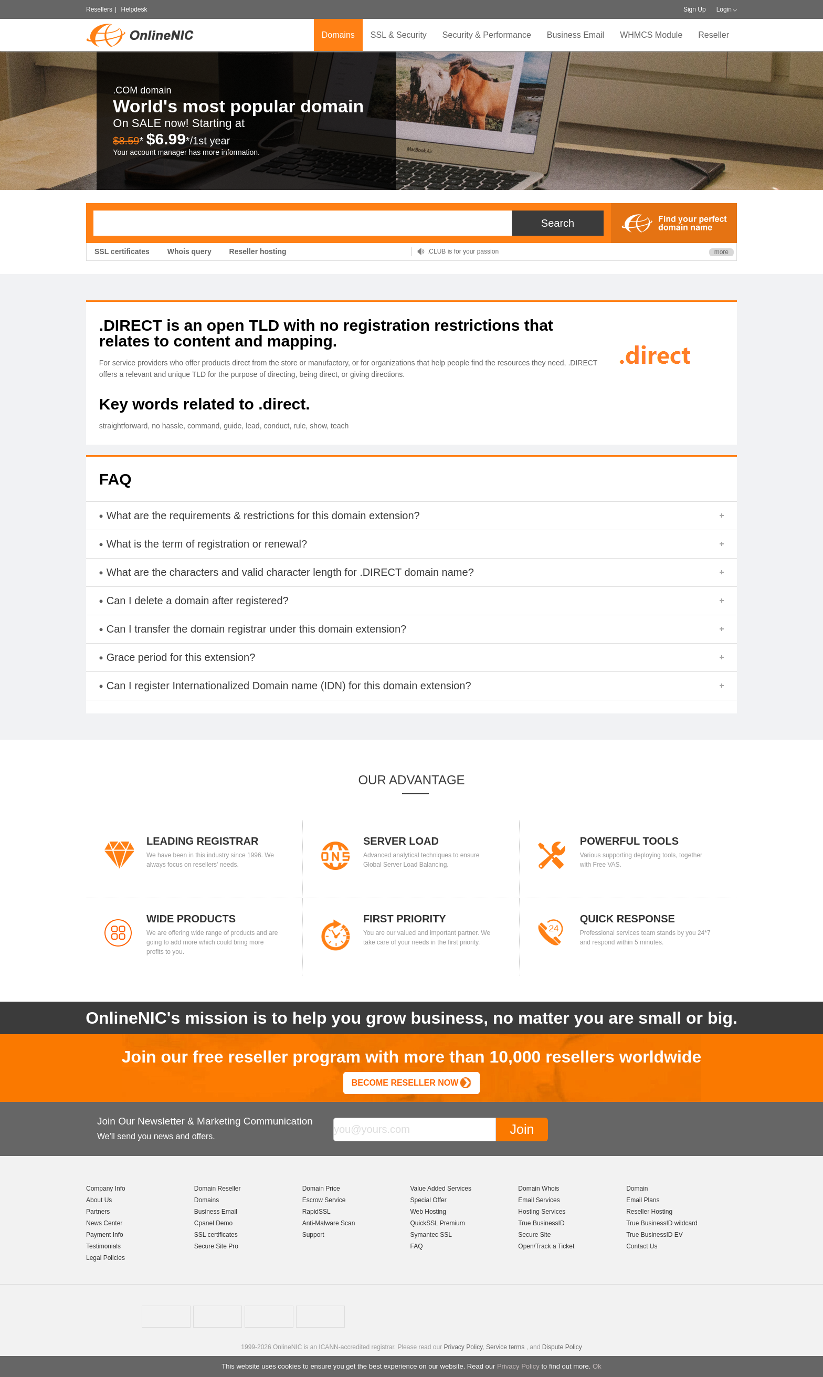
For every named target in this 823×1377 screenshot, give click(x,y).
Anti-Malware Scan (328, 1223)
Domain (637, 1188)
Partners (98, 1211)
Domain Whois (538, 1188)
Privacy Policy (518, 1366)
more (721, 252)
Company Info (105, 1188)
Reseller (713, 34)
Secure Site (534, 1234)
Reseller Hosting (649, 1211)
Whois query (189, 251)
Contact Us (641, 1246)
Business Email (575, 34)
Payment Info (104, 1234)
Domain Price (321, 1188)
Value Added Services (440, 1188)
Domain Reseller (217, 1188)
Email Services (539, 1200)
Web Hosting (428, 1211)
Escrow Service (324, 1200)
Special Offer (428, 1200)
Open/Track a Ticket (546, 1246)
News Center (104, 1223)
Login (724, 9)
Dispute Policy (562, 1347)
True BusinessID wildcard (662, 1223)
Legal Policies (105, 1258)
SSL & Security (399, 34)
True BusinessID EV (654, 1234)
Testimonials (103, 1246)
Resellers (99, 9)
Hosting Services (541, 1211)
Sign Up (694, 9)
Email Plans (642, 1200)
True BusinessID (541, 1223)
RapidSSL (316, 1211)
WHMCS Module (651, 34)
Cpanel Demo (213, 1223)
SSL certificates (122, 251)
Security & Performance (486, 34)
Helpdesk (134, 9)
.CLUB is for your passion (463, 251)
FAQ (416, 1246)
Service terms (505, 1347)
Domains (338, 34)
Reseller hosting (258, 251)
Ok (597, 1366)
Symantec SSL (430, 1234)
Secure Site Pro (216, 1246)
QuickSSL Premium (437, 1223)
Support (313, 1234)
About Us (99, 1200)
